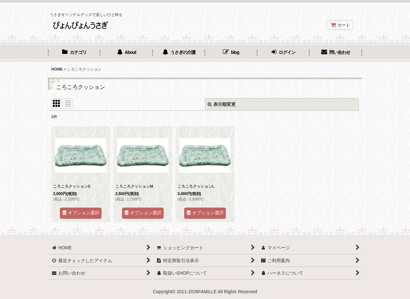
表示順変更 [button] (222, 104)
